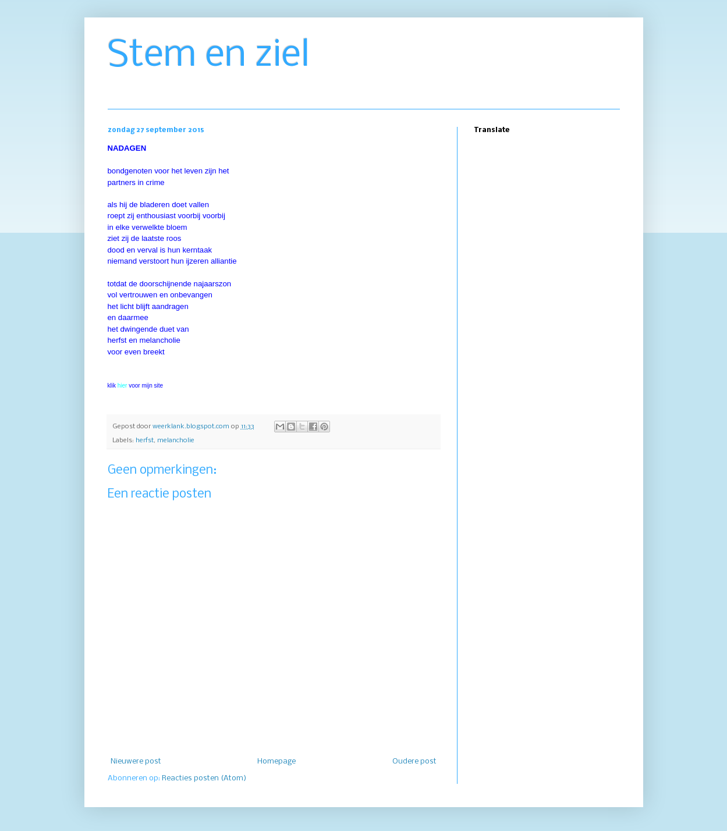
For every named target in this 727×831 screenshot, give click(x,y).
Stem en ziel (209, 56)
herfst (145, 440)
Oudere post (414, 761)
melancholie (175, 440)
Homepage (276, 761)
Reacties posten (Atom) (204, 778)
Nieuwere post (136, 761)
